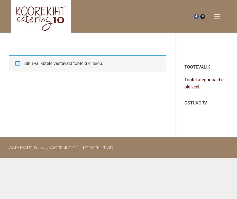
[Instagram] (202, 16)
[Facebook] (196, 16)
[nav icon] (217, 16)
